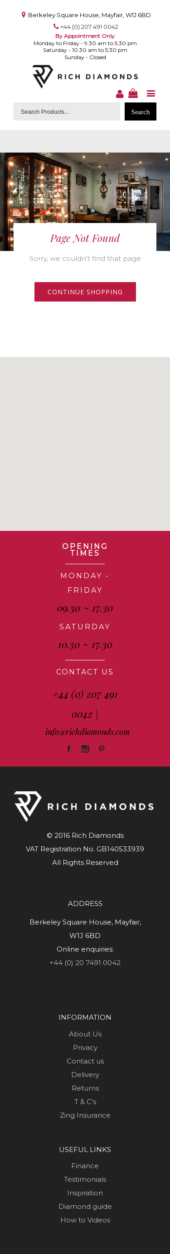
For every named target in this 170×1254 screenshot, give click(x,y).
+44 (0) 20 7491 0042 (85, 962)
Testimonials (85, 1179)
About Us (85, 1034)
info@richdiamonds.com (87, 731)
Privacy (85, 1047)
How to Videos (85, 1220)
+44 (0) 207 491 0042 (89, 26)
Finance (85, 1165)
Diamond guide (85, 1206)
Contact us (85, 1061)
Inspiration (85, 1193)
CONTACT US (85, 672)
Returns (85, 1088)
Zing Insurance (85, 1115)
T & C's (85, 1101)
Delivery (85, 1074)
